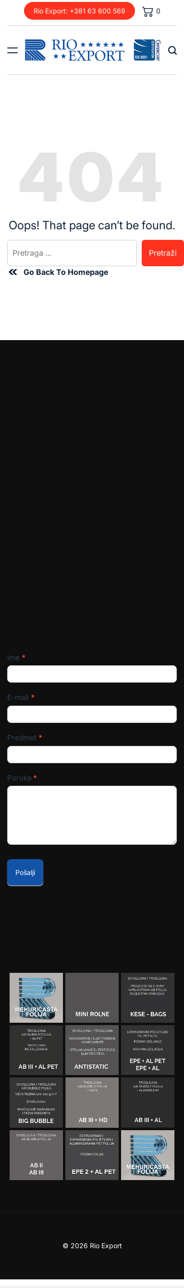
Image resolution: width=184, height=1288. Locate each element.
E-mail (21, 697)
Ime (16, 657)
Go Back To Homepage (57, 272)
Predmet (24, 737)
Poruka (22, 777)
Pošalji (25, 872)
